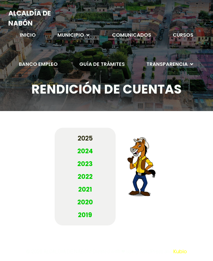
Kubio (180, 251)
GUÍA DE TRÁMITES (102, 64)
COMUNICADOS (131, 34)
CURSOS (183, 34)
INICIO (28, 34)
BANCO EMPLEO (38, 64)
